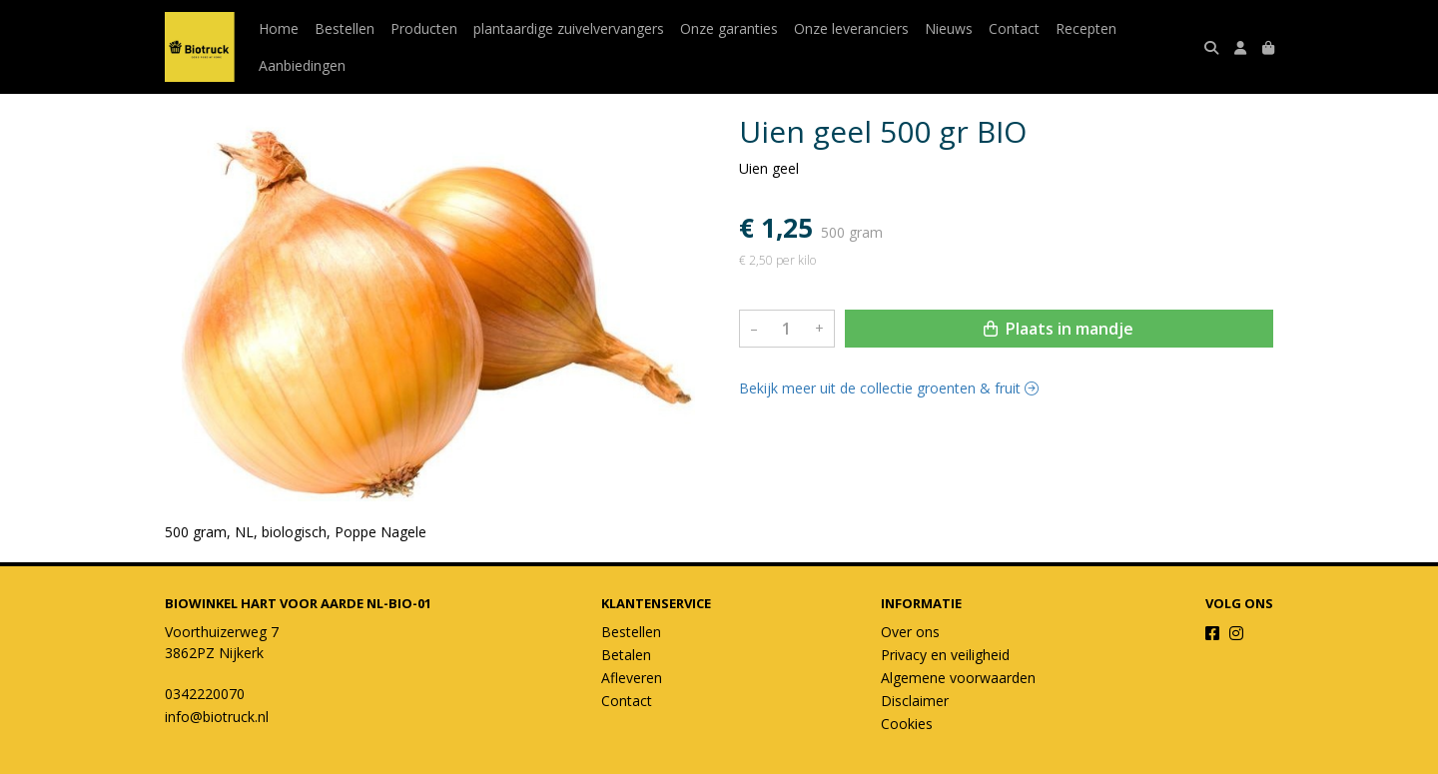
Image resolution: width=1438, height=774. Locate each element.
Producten (423, 28)
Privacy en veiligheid (945, 654)
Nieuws (949, 28)
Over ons (910, 631)
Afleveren (631, 677)
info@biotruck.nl (217, 716)
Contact (1014, 28)
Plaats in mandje (1058, 329)
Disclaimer (915, 700)
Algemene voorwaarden (958, 677)
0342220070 (205, 693)
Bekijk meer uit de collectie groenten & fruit (889, 388)
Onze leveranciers (851, 28)
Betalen (626, 654)
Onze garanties (729, 28)
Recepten (1086, 28)
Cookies (907, 723)
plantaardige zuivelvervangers (568, 28)
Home (279, 28)
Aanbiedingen (302, 65)
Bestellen (344, 28)
